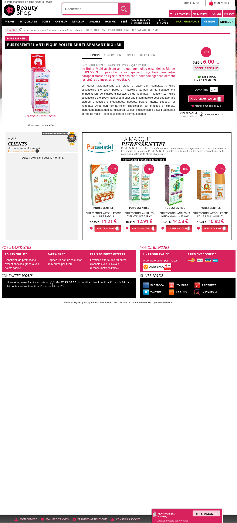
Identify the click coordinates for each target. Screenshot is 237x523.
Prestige (229, 13)
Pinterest (209, 285)
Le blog (181, 292)
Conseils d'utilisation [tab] (140, 55)
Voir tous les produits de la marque (143, 159)
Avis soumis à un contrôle (21, 151)
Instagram (209, 292)
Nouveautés (200, 13)
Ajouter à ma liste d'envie (208, 106)
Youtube (182, 285)
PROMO (216, 13)
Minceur (226, 22)
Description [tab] (92, 55)
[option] (103, 199)
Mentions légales (73, 302)
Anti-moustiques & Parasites (63, 30)
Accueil (21, 29)
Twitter (156, 292)
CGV (115, 302)
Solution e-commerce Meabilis (135, 302)
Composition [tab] (112, 55)
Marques (180, 14)
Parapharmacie (35, 30)
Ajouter (106, 228)
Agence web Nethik (163, 302)
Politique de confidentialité (97, 302)
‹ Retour (12, 29)
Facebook (157, 285)
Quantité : (202, 89)
